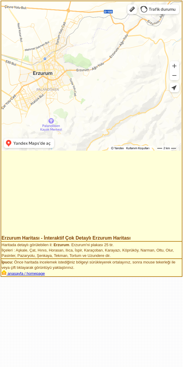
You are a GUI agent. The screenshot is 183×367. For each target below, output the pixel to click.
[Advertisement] (91, 193)
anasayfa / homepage (23, 273)
